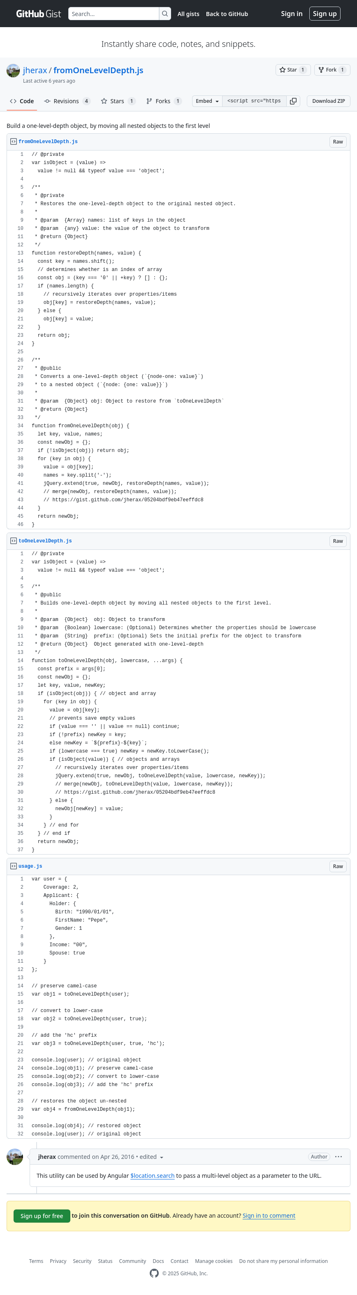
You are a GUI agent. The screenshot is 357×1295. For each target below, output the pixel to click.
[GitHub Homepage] (154, 1273)
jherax (35, 70)
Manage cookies (213, 1261)
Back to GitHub (227, 14)
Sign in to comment (269, 1215)
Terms (36, 1261)
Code (22, 101)
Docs (158, 1261)
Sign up (325, 13)
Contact (179, 1261)
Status (105, 1261)
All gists (188, 14)
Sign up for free (42, 1216)
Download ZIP (328, 100)
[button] (293, 101)
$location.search (152, 1175)
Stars (118, 101)
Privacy (58, 1261)
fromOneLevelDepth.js (98, 70)
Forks (164, 101)
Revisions (67, 101)
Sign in (292, 13)
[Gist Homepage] (39, 14)
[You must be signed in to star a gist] (293, 70)
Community (132, 1261)
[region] (178, 340)
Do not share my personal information (283, 1261)
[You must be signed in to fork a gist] (332, 70)
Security (82, 1261)
